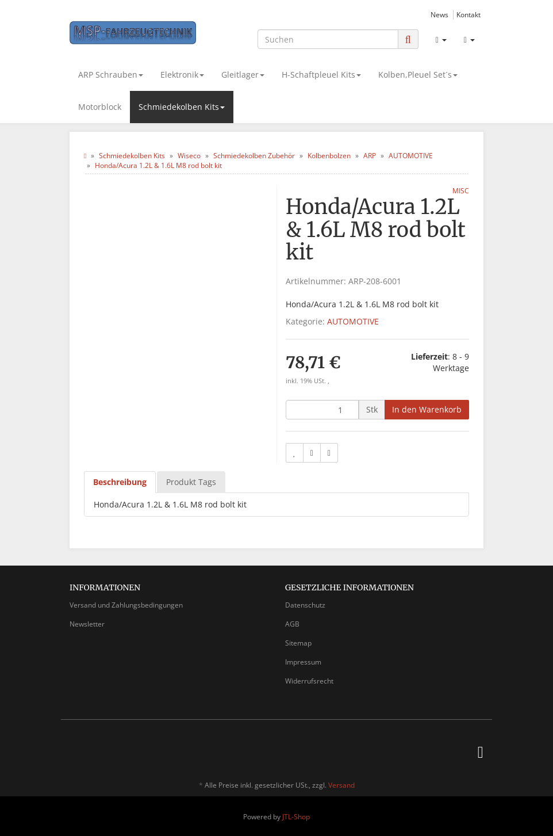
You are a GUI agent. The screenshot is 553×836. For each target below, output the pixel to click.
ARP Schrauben (110, 74)
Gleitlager (242, 74)
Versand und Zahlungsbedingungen (126, 605)
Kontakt (468, 14)
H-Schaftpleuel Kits (321, 74)
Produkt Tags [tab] (191, 481)
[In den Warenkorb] (427, 409)
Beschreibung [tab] (120, 481)
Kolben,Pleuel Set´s (418, 74)
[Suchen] (328, 39)
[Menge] (322, 409)
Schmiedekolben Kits (182, 106)
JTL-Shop (296, 817)
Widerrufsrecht (309, 681)
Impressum (303, 662)
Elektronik (182, 74)
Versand (341, 785)
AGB (292, 624)
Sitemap (298, 643)
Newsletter (87, 624)
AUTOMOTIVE (353, 321)
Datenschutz (305, 605)
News (439, 14)
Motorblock (99, 106)
